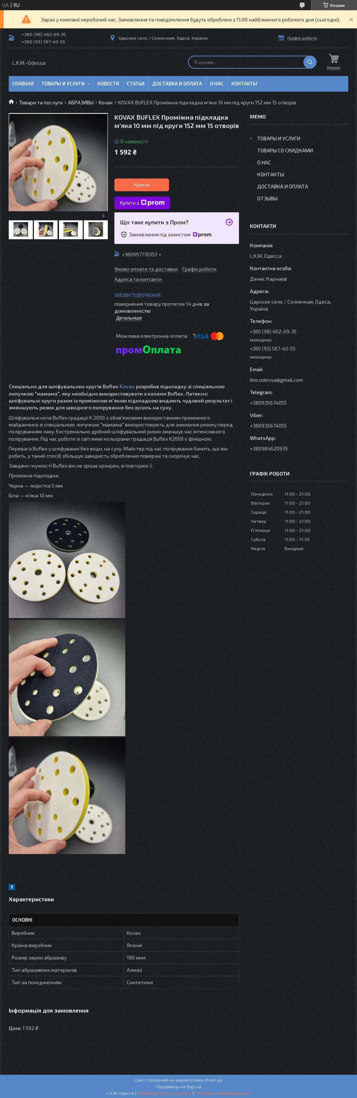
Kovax (106, 102)
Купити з (142, 203)
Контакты (244, 84)
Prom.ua (213, 1079)
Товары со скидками (285, 150)
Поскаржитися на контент (164, 1092)
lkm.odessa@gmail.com (276, 380)
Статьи (136, 84)
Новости (108, 84)
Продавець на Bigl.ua (178, 1086)
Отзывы (267, 198)
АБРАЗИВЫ (81, 102)
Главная (23, 84)
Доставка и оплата (177, 84)
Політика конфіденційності (223, 1092)
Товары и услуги (63, 84)
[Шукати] (310, 62)
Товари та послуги (41, 102)
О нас (217, 84)
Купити (142, 185)
